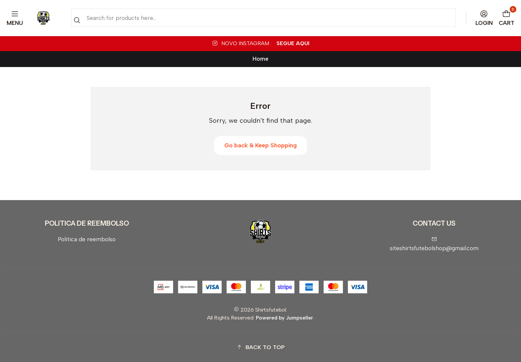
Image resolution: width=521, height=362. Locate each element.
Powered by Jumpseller (284, 318)
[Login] (484, 18)
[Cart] (506, 18)
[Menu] (15, 18)
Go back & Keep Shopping (260, 145)
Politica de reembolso (87, 239)
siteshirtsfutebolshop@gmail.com (434, 244)
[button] (260, 347)
